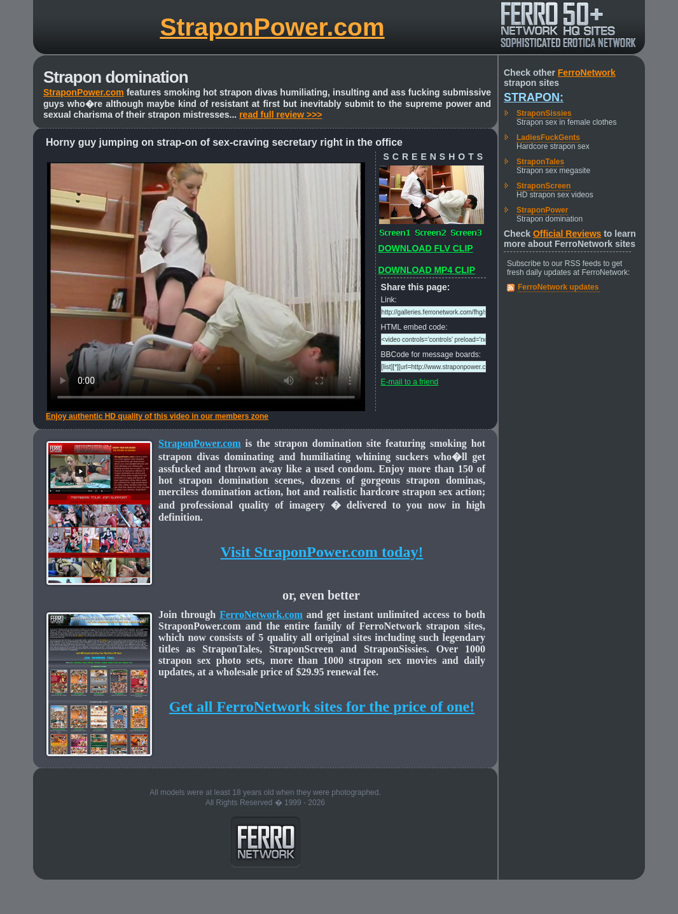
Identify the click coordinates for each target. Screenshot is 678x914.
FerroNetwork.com (261, 614)
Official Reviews (567, 234)
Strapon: (534, 97)
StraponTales (540, 161)
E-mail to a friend (410, 381)
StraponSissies (544, 113)
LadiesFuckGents (548, 137)
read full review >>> (280, 114)
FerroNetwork (587, 72)
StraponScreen (543, 185)
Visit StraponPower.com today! (322, 552)
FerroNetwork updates (558, 287)
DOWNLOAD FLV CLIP (425, 248)
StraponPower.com (272, 27)
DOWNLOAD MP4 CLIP (426, 270)
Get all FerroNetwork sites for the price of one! (321, 706)
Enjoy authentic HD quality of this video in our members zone (157, 416)
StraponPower (542, 210)
